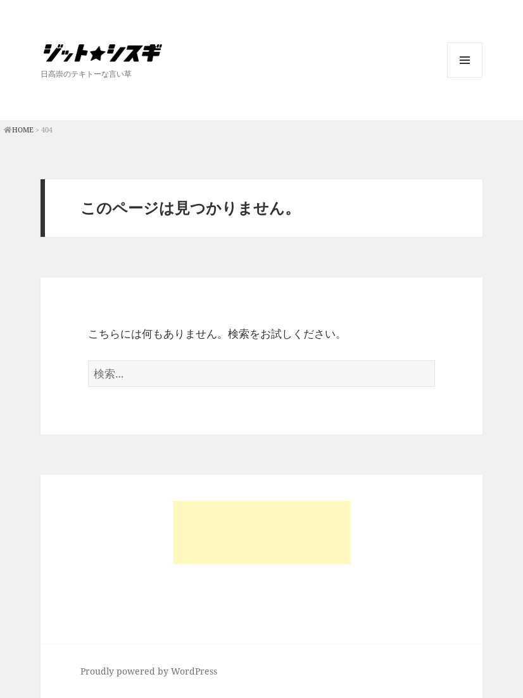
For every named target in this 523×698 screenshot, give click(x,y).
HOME (23, 129)
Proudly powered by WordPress (148, 671)
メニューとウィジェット (464, 77)
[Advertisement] (261, 532)
